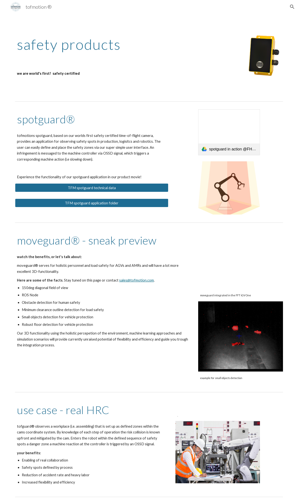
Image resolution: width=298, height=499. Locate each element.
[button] (292, 7)
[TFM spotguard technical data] (91, 187)
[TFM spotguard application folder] (91, 203)
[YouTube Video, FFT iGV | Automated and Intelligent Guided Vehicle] (240, 260)
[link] (229, 132)
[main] (103, 44)
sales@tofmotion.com (136, 280)
